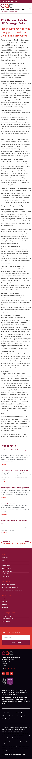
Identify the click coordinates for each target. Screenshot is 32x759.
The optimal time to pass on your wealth (14, 470)
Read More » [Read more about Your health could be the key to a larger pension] (4, 464)
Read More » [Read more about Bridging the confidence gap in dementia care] (4, 533)
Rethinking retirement (8, 503)
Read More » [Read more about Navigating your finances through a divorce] (4, 497)
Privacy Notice (6, 716)
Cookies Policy (6, 713)
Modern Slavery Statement (20, 716)
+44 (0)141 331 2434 (9, 668)
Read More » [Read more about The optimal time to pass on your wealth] (4, 482)
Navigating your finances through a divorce (15, 488)
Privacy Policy (16, 713)
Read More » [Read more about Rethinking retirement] (4, 514)
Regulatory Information (9, 719)
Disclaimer (24, 713)
